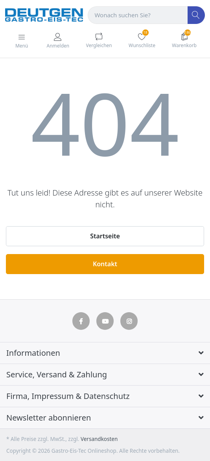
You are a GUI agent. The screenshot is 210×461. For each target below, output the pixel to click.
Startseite (105, 236)
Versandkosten (99, 439)
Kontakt (105, 264)
